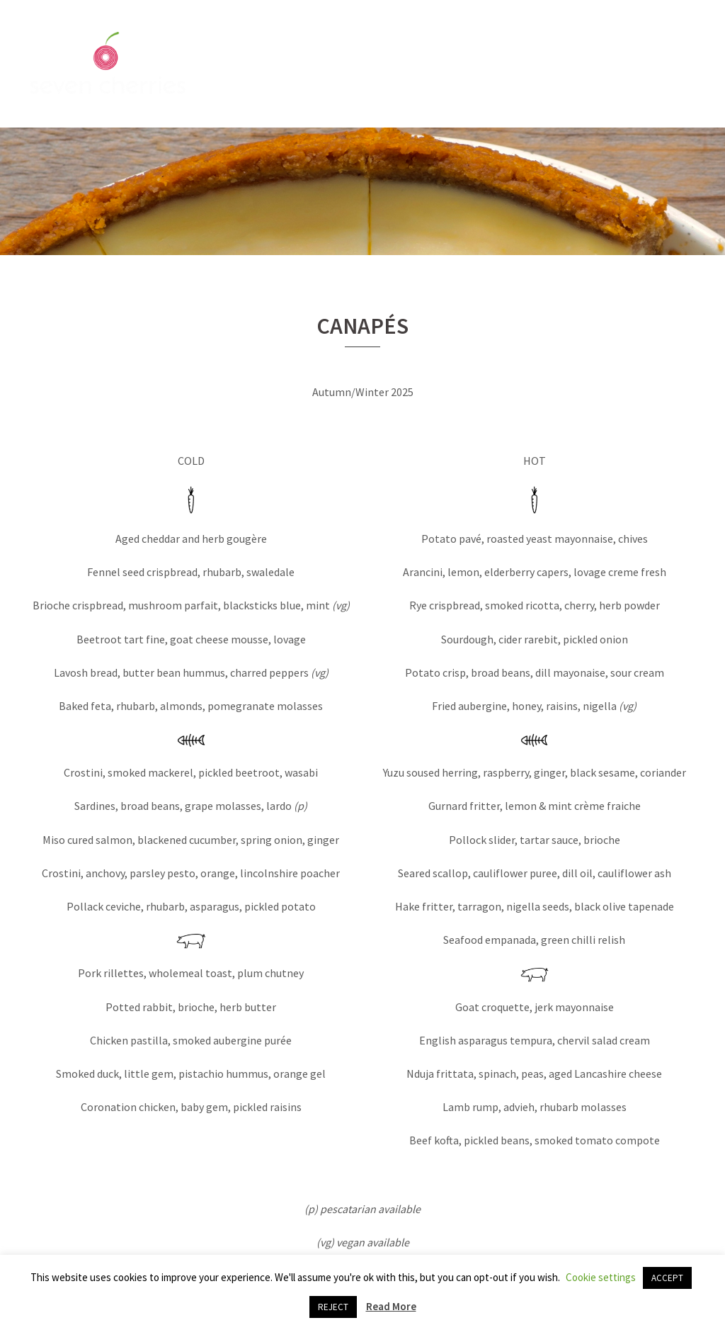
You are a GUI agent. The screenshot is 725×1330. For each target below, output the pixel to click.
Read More (391, 1306)
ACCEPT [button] (667, 1278)
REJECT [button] (333, 1307)
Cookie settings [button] (601, 1277)
